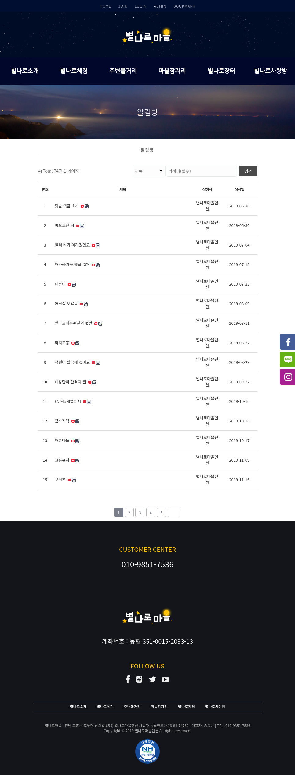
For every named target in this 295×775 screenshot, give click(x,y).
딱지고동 (67, 342)
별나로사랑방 (270, 71)
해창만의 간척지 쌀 (75, 382)
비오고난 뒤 (69, 225)
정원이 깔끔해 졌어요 (77, 362)
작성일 (239, 189)
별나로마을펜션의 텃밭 (78, 323)
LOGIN (141, 6)
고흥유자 (67, 460)
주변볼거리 (123, 71)
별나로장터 (221, 71)
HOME (105, 6)
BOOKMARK (184, 6)
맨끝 (174, 512)
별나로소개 (24, 71)
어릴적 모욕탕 (71, 303)
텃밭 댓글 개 (71, 206)
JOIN (122, 6)
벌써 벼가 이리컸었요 (77, 245)
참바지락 (67, 421)
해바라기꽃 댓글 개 (77, 264)
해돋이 (65, 284)
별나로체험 (74, 71)
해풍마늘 (67, 440)
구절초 (65, 479)
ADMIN (160, 6)
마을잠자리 (172, 71)
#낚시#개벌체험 (73, 401)
